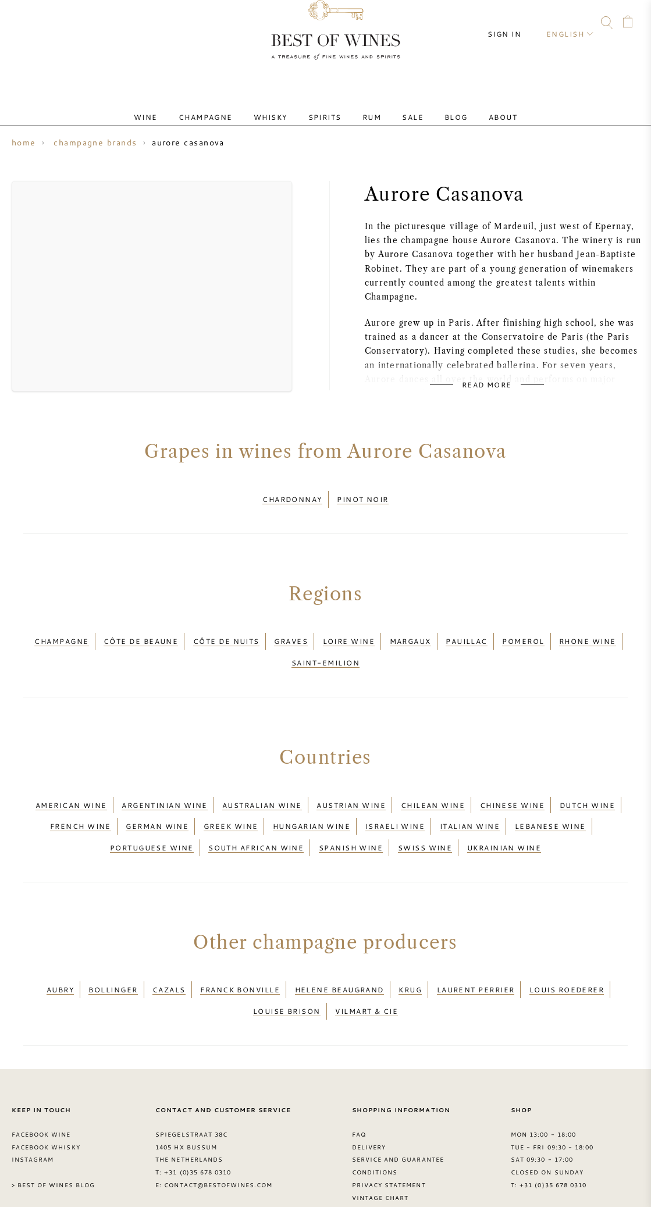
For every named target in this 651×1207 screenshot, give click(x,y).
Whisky (284, 106)
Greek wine (231, 793)
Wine (178, 106)
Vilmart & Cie (366, 957)
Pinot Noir (363, 495)
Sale (399, 106)
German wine (157, 793)
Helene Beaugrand (339, 943)
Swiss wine (425, 807)
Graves (291, 630)
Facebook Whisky (46, 1089)
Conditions (374, 1114)
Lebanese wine (550, 793)
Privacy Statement (389, 1127)
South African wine (256, 807)
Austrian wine (351, 779)
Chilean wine (433, 779)
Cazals (169, 943)
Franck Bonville (240, 943)
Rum (367, 106)
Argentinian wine (164, 779)
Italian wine (470, 793)
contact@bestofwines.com (218, 1127)
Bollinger (112, 943)
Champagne (229, 106)
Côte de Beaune (141, 630)
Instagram (88, 24)
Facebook (66, 24)
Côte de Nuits (226, 630)
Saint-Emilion (325, 644)
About (470, 106)
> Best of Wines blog (53, 1127)
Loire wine (349, 630)
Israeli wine (395, 793)
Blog (432, 106)
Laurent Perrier (476, 943)
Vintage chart (380, 1139)
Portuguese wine (152, 807)
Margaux (410, 630)
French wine (80, 793)
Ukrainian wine (504, 807)
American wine (71, 779)
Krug (410, 943)
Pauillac (467, 630)
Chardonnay (292, 495)
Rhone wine (587, 630)
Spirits (329, 106)
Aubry (60, 943)
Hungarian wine (311, 793)
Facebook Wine (41, 1076)
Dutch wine (588, 779)
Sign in (515, 23)
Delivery (369, 1089)
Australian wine (262, 779)
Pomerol (523, 630)
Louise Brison (287, 957)
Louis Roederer (566, 943)
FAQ (43, 24)
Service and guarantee (398, 1101)
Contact (21, 24)
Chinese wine (512, 779)
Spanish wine (351, 807)
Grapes (366, 1165)
